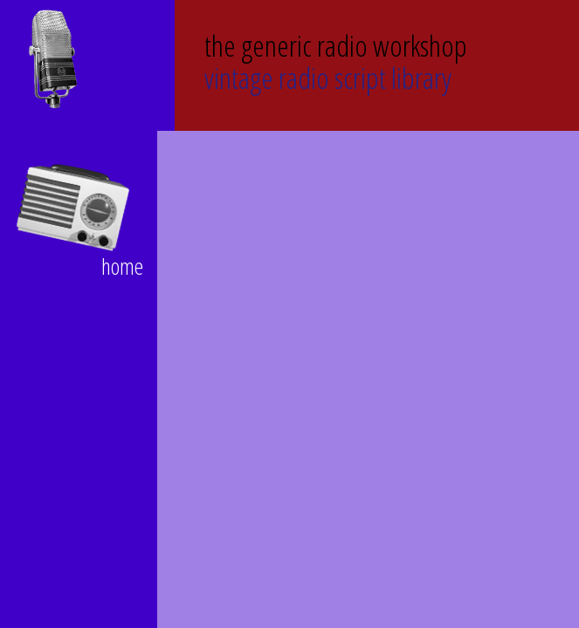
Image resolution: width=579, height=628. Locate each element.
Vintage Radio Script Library (335, 60)
